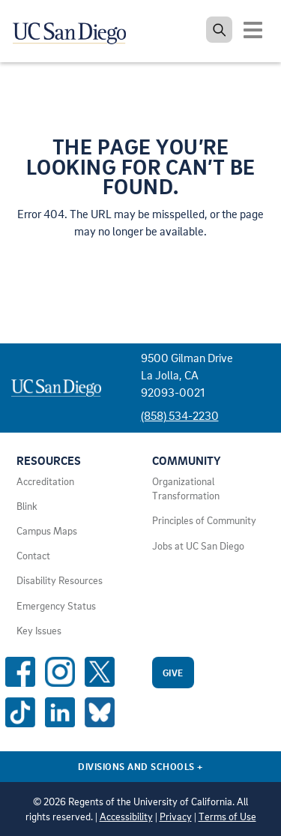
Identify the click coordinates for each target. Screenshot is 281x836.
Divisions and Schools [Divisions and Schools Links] (140, 766)
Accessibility (126, 817)
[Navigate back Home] (75, 30)
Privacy (176, 817)
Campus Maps (46, 531)
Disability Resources (59, 580)
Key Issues (38, 631)
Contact (33, 556)
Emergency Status (56, 606)
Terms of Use (227, 817)
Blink (26, 506)
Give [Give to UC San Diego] (173, 673)
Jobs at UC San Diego (198, 546)
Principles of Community (204, 520)
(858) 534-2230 (180, 415)
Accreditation (45, 481)
